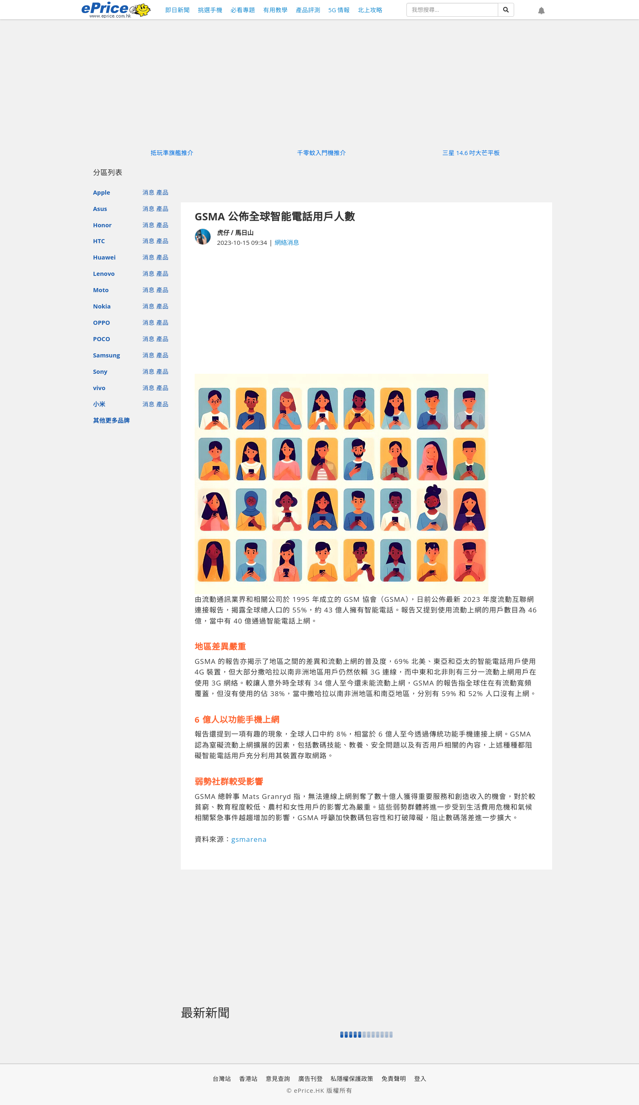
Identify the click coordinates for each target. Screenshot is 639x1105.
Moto (101, 290)
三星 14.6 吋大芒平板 (471, 153)
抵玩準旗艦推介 (172, 153)
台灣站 (222, 1078)
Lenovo (104, 273)
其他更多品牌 (111, 420)
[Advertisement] (366, 310)
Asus (100, 208)
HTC (99, 241)
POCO (101, 339)
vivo (99, 388)
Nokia (102, 306)
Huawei (104, 257)
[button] (541, 11)
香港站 (248, 1078)
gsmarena (249, 839)
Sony (100, 371)
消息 (148, 192)
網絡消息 (287, 242)
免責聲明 (394, 1078)
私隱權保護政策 (352, 1078)
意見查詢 (278, 1078)
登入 (420, 1078)
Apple (101, 192)
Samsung (106, 355)
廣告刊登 (310, 1078)
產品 (162, 192)
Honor (102, 225)
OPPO (101, 322)
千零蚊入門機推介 (321, 153)
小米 (99, 404)
